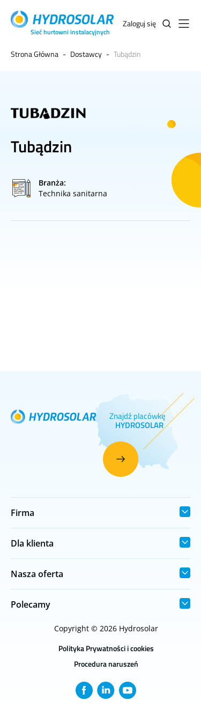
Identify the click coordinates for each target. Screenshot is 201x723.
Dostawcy (86, 54)
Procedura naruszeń (106, 663)
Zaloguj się (139, 23)
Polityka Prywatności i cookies (106, 648)
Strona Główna (34, 54)
